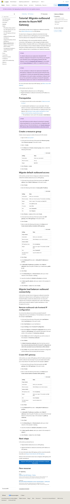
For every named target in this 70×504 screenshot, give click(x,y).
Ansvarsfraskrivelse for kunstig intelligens (9, 498)
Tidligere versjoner (22, 498)
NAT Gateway (30, 14)
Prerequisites (57, 16)
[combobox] (9, 17)
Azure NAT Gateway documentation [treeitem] (6, 19)
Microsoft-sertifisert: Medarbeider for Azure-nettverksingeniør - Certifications (34, 481)
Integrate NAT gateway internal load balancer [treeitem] (10, 40)
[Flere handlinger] (50, 14)
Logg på (66, 1)
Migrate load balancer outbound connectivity (61, 22)
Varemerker (4, 500)
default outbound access (26, 31)
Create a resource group (59, 18)
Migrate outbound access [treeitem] (9, 43)
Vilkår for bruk (60, 498)
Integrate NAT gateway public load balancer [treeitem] (9, 37)
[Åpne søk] (63, 2)
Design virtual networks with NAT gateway (35, 453)
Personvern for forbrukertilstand (48, 498)
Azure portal (30, 137)
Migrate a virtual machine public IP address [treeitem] (9, 45)
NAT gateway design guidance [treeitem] (9, 27)
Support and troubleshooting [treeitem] (8, 60)
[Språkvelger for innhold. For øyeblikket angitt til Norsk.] (4, 495)
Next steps (57, 24)
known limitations (28, 63)
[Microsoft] (2, 2)
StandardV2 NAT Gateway (36, 61)
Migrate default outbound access (61, 19)
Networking (24, 14)
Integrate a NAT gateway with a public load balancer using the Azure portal (35, 462)
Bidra (33, 498)
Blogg (29, 498)
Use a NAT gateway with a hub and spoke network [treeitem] (9, 30)
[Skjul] (14, 14)
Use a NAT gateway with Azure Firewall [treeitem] (9, 33)
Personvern (38, 498)
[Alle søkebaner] (20, 14)
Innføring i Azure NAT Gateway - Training (27, 475)
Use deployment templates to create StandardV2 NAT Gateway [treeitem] (9, 50)
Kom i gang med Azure (63, 5)
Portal (55, 5)
